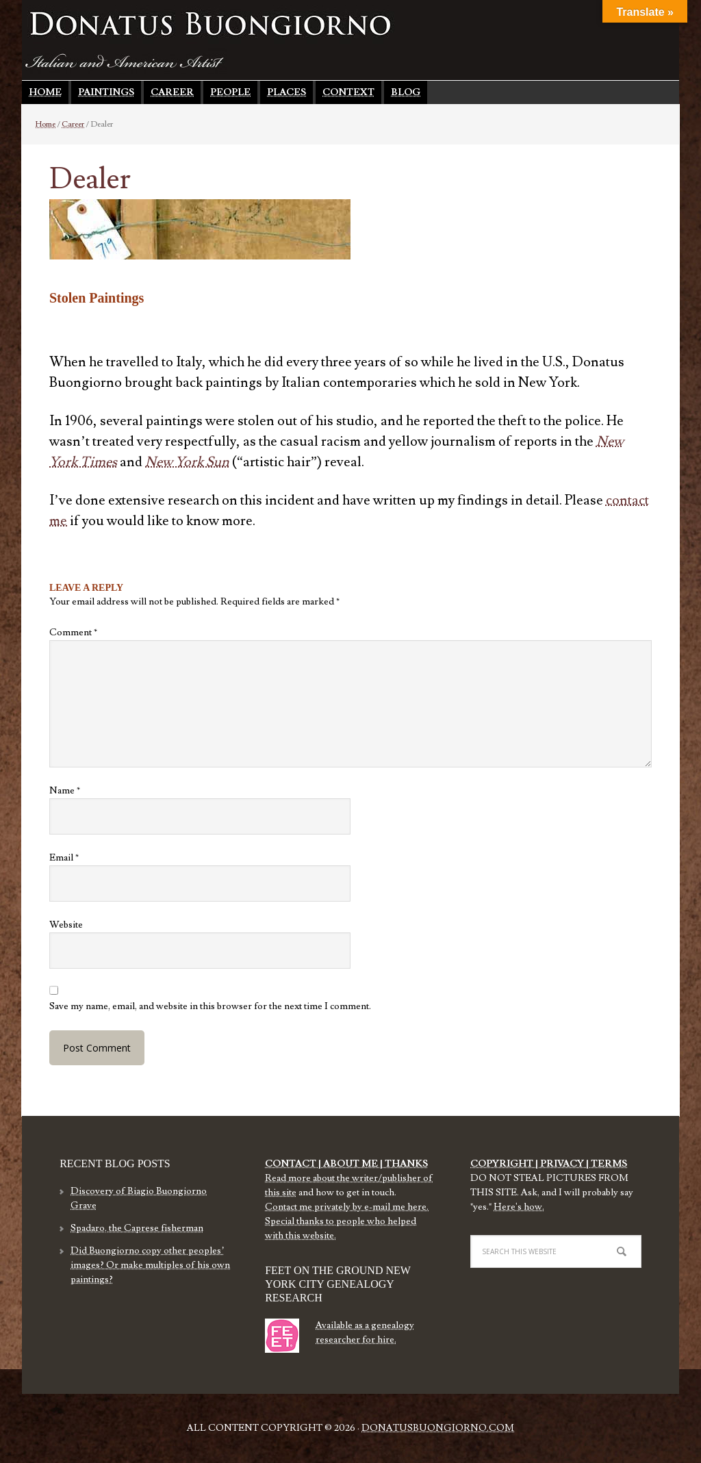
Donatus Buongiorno (210, 24)
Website (66, 925)
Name (64, 791)
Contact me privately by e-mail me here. (347, 1207)
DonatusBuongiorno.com (437, 1428)
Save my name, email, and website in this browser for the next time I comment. (210, 1006)
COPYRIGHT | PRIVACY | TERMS (548, 1164)
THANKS (405, 1164)
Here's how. (519, 1207)
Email (64, 858)
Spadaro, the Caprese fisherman (137, 1228)
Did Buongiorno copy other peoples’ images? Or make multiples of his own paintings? (150, 1265)
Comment (73, 632)
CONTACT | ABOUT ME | (324, 1164)
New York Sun (187, 462)
